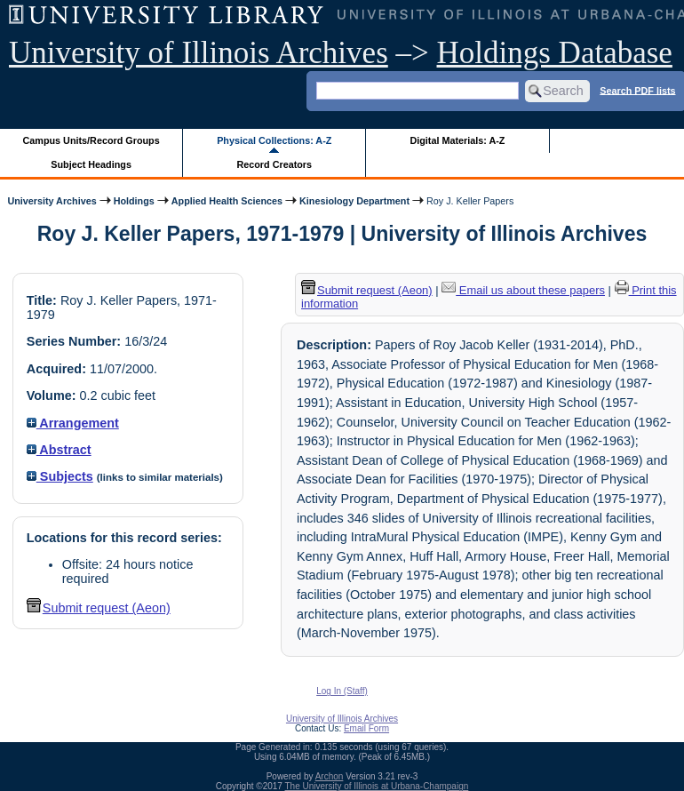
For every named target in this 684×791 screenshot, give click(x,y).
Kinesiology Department (354, 201)
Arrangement (73, 423)
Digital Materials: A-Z (457, 140)
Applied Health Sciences (226, 201)
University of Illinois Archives (198, 53)
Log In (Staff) (342, 691)
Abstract (59, 450)
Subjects (60, 476)
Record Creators (274, 164)
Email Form (366, 728)
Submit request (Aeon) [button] (99, 608)
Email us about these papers (523, 290)
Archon (329, 776)
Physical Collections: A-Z (274, 140)
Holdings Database (554, 53)
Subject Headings (91, 164)
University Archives (51, 201)
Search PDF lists (637, 89)
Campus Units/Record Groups (91, 140)
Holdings (134, 201)
